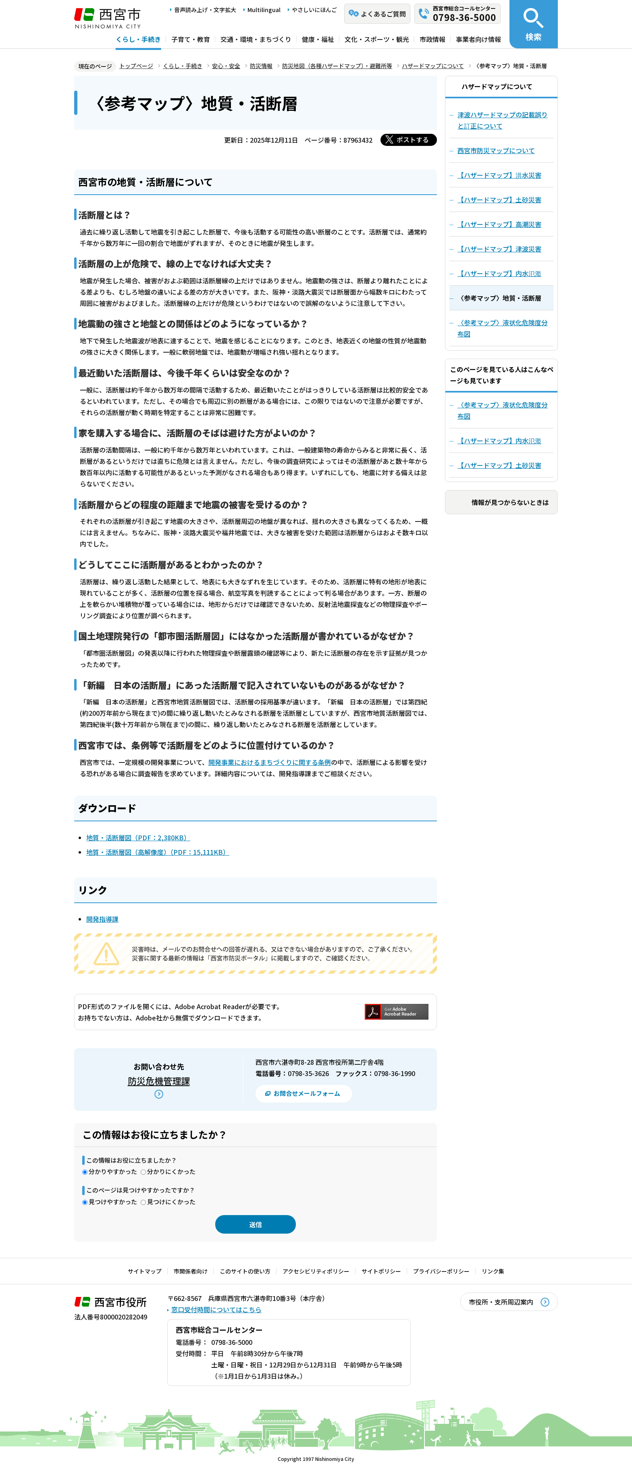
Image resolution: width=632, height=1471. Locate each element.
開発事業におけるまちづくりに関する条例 (269, 762)
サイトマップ (145, 1271)
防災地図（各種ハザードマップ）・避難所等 (337, 66)
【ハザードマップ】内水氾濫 (499, 440)
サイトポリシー (381, 1271)
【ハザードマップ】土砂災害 (499, 465)
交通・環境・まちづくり (255, 39)
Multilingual (264, 10)
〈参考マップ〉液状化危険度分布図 (502, 410)
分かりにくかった (171, 1171)
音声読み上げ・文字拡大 (205, 10)
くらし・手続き (138, 39)
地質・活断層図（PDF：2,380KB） (138, 837)
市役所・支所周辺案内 (501, 1302)
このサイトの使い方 (245, 1271)
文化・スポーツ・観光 (377, 39)
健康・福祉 (318, 39)
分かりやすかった (113, 1171)
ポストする (413, 139)
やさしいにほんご (314, 10)
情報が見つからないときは (510, 502)
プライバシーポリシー (441, 1271)
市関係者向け (191, 1271)
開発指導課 (102, 919)
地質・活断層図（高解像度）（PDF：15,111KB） (157, 852)
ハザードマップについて (433, 66)
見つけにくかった (171, 1201)
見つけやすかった (113, 1201)
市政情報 (432, 39)
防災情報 (261, 66)
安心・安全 (226, 66)
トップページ (136, 66)
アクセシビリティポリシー (316, 1271)
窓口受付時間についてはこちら (216, 1309)
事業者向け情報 (478, 39)
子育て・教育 (190, 39)
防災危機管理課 (159, 1080)
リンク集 (493, 1271)
